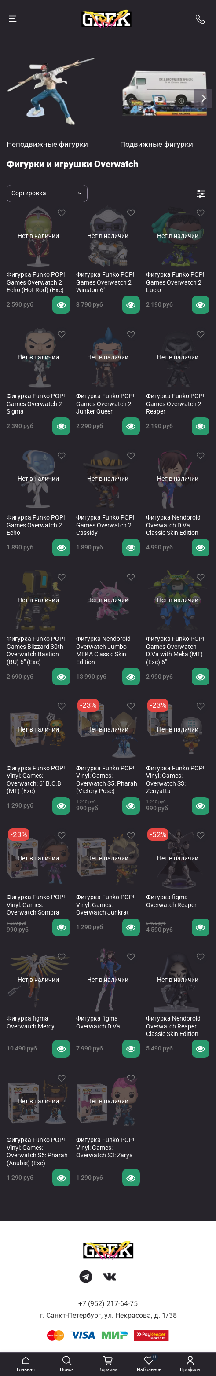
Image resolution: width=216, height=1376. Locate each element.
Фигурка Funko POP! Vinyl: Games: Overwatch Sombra (36, 904)
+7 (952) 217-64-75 (108, 1303)
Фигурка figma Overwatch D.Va (98, 1022)
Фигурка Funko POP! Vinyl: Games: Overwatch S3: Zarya (105, 1147)
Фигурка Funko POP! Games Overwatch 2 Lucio (175, 282)
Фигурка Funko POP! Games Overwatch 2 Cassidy (105, 525)
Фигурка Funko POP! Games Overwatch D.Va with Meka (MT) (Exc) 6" (175, 650)
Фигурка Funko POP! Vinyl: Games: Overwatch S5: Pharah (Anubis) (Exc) (37, 1151)
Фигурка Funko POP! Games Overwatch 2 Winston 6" (105, 282)
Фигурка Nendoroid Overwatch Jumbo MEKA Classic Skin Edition (103, 650)
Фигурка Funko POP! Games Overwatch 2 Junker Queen (105, 403)
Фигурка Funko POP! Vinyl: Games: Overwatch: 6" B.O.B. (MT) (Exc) (36, 780)
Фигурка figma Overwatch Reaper (171, 900)
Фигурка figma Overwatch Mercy (31, 1022)
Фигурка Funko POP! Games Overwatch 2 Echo (36, 525)
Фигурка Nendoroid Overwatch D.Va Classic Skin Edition (173, 525)
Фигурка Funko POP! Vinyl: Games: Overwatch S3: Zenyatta (175, 780)
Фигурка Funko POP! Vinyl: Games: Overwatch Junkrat (105, 904)
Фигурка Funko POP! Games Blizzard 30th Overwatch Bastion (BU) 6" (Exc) (36, 650)
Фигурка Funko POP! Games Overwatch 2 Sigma (36, 403)
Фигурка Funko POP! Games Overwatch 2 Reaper (175, 403)
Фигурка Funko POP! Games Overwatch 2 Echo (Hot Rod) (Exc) (36, 282)
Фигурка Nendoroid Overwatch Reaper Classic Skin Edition (173, 1026)
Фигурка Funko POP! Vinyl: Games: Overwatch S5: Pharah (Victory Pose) (106, 780)
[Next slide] (203, 98)
